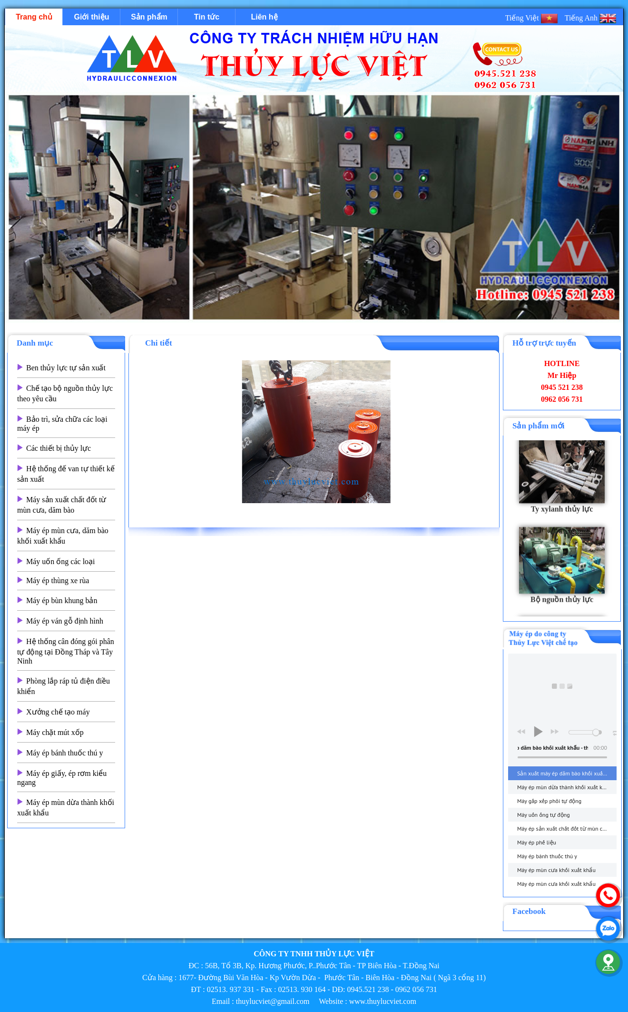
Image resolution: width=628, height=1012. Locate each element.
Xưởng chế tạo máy (58, 712)
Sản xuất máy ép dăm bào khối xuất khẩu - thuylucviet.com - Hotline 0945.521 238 (567, 773)
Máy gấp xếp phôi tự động (549, 800)
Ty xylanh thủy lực (562, 514)
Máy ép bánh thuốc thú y (64, 753)
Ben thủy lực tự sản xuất (66, 368)
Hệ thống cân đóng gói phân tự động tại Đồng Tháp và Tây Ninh (65, 651)
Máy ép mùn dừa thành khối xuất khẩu (564, 787)
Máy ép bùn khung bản (61, 600)
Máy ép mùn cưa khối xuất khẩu (556, 869)
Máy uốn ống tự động (543, 814)
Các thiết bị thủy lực (58, 448)
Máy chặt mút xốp (55, 732)
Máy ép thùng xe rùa (57, 580)
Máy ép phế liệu (536, 842)
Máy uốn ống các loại (60, 561)
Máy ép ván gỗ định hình (64, 621)
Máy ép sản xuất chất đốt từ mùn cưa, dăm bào (567, 828)
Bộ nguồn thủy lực (561, 605)
